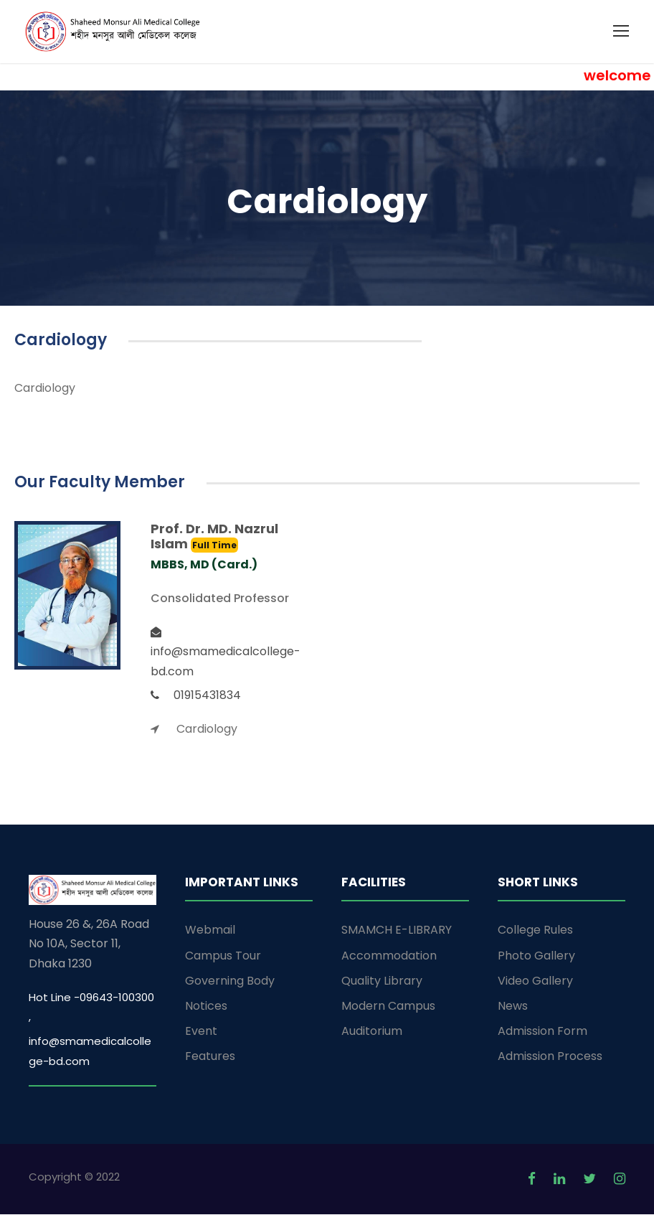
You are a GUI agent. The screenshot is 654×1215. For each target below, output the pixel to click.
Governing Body (230, 981)
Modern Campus (388, 1006)
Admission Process (550, 1057)
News (513, 1006)
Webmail (210, 931)
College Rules (535, 931)
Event (201, 1031)
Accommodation (389, 956)
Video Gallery (535, 981)
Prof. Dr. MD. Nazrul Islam (214, 537)
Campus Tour (223, 956)
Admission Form (542, 1031)
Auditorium (371, 1031)
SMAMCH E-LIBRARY (396, 931)
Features (210, 1057)
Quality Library (381, 981)
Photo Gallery (536, 956)
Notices (206, 1006)
